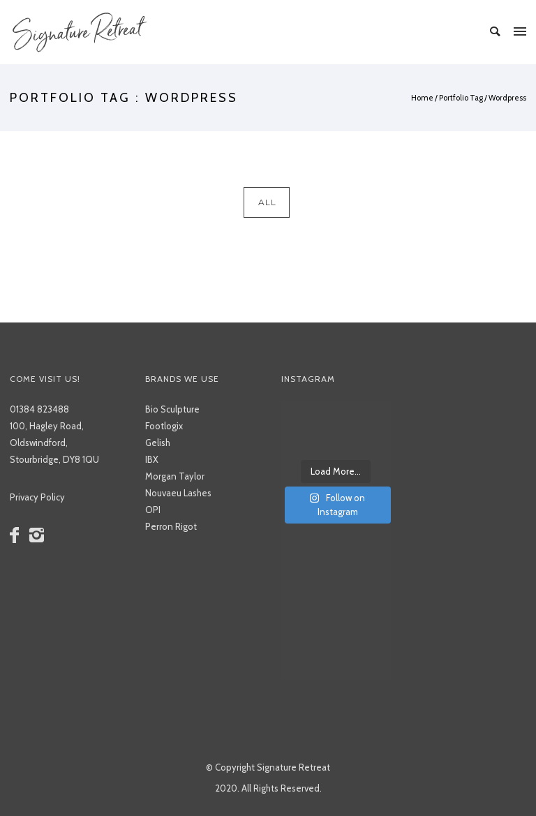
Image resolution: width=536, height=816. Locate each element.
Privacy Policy (37, 497)
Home (422, 98)
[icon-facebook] (18, 535)
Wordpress (507, 98)
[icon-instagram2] (40, 535)
